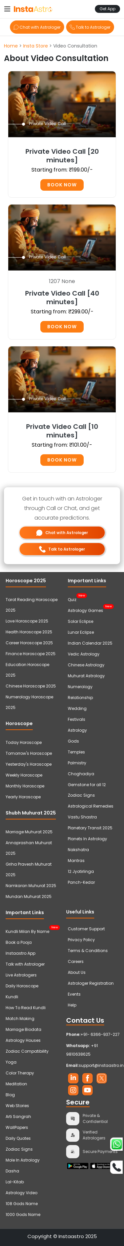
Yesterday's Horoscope (29, 764)
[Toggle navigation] (7, 9)
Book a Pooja (19, 942)
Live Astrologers (21, 975)
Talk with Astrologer (25, 964)
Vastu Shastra (82, 817)
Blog (10, 1095)
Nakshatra (78, 849)
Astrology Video (21, 1193)
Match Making (20, 1018)
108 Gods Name (22, 1203)
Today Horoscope (24, 742)
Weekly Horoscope (24, 775)
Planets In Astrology (87, 839)
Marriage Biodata (23, 1029)
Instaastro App (20, 953)
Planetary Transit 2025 (90, 828)
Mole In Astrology (23, 1160)
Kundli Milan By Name (27, 930)
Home (11, 46)
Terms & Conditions (88, 950)
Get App (107, 9)
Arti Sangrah (18, 1116)
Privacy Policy (81, 939)
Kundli (12, 997)
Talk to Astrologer (90, 27)
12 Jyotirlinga (81, 871)
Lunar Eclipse (81, 632)
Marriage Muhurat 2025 (29, 832)
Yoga (11, 1062)
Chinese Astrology (86, 665)
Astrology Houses (23, 1040)
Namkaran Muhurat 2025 (31, 885)
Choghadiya (81, 774)
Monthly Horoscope (25, 786)
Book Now (62, 184)
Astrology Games (85, 609)
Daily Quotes (18, 1138)
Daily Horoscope (22, 986)
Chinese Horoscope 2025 (31, 686)
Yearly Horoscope (23, 797)
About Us (77, 972)
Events (74, 994)
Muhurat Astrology (86, 676)
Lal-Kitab (15, 1182)
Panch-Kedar (81, 882)
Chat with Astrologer (37, 27)
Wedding (77, 708)
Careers (76, 961)
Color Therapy (20, 1073)
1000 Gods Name (23, 1214)
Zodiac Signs (19, 1149)
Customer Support (86, 929)
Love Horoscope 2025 (27, 621)
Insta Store (35, 46)
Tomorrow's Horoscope (29, 753)
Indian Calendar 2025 (90, 643)
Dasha (12, 1171)
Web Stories (17, 1105)
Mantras (76, 860)
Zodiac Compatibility (27, 1051)
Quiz (72, 598)
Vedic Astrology (84, 654)
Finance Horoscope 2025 (31, 653)
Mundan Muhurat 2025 (29, 896)
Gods (73, 741)
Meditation (16, 1084)
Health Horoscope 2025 (29, 632)
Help (72, 1005)
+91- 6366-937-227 (100, 1034)
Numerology (80, 686)
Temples (76, 752)
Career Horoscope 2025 (29, 643)
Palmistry (77, 763)
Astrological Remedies (90, 806)
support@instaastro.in (101, 1065)
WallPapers (17, 1127)
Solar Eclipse (80, 621)
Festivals (76, 719)
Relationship (80, 697)
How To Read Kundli (26, 1007)
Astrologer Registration (91, 983)
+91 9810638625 (82, 1050)
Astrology (77, 730)
